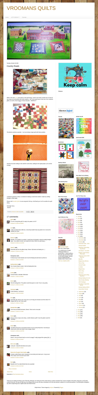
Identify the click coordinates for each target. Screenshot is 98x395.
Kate (12, 362)
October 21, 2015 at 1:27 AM (17, 251)
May (80, 299)
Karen (12, 281)
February (81, 305)
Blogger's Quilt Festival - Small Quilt (84, 253)
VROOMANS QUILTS (31, 8)
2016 (79, 234)
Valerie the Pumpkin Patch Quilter (19, 352)
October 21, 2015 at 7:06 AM (17, 303)
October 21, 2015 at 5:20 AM (17, 293)
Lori (12, 227)
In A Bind (81, 267)
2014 (79, 309)
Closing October (82, 245)
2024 (79, 218)
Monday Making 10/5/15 (84, 287)
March (80, 303)
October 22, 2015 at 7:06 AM (17, 347)
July (80, 295)
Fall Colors (81, 273)
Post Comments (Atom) (18, 374)
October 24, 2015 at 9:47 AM (17, 366)
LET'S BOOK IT (15, 17)
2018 (79, 230)
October (81, 241)
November (81, 240)
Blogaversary (81, 269)
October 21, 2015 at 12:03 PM (17, 321)
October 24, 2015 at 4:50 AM (17, 357)
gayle (12, 219)
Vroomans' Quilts (64, 246)
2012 (79, 313)
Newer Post (9, 371)
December (81, 238)
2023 (79, 220)
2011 (79, 315)
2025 (79, 216)
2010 (79, 317)
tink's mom (13, 343)
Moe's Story (81, 270)
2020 (79, 226)
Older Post (50, 371)
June (80, 297)
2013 (79, 311)
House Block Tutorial (83, 289)
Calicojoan (13, 289)
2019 (79, 228)
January (81, 307)
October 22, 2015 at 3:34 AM (17, 339)
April (80, 301)
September (81, 291)
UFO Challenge (82, 282)
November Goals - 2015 (84, 243)
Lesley (12, 272)
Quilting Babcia (14, 264)
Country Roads (82, 265)
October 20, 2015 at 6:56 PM (17, 223)
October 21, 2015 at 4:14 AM (17, 284)
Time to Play (81, 263)
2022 (79, 222)
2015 (79, 236)
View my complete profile (64, 260)
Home (7, 17)
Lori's (16, 97)
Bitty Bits (81, 259)
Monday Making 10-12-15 (84, 278)
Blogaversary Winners (83, 261)
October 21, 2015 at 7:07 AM (17, 311)
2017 (79, 232)
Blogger (61, 387)
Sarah (12, 316)
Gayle (12, 325)
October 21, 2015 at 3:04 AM (17, 259)
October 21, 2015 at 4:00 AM (17, 276)
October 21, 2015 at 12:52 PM (17, 331)
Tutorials (24, 17)
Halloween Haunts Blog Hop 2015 (84, 275)
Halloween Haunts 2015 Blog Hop (84, 256)
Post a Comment (12, 368)
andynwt (51, 387)
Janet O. (13, 247)
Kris (12, 297)
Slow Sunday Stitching (84, 280)
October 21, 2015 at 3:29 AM (17, 268)
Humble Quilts (16, 201)
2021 (79, 224)
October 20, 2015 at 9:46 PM (17, 233)
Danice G (13, 237)
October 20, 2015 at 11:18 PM (17, 243)
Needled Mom (14, 307)
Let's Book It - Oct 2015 (84, 250)
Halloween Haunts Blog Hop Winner (84, 248)
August (80, 293)
